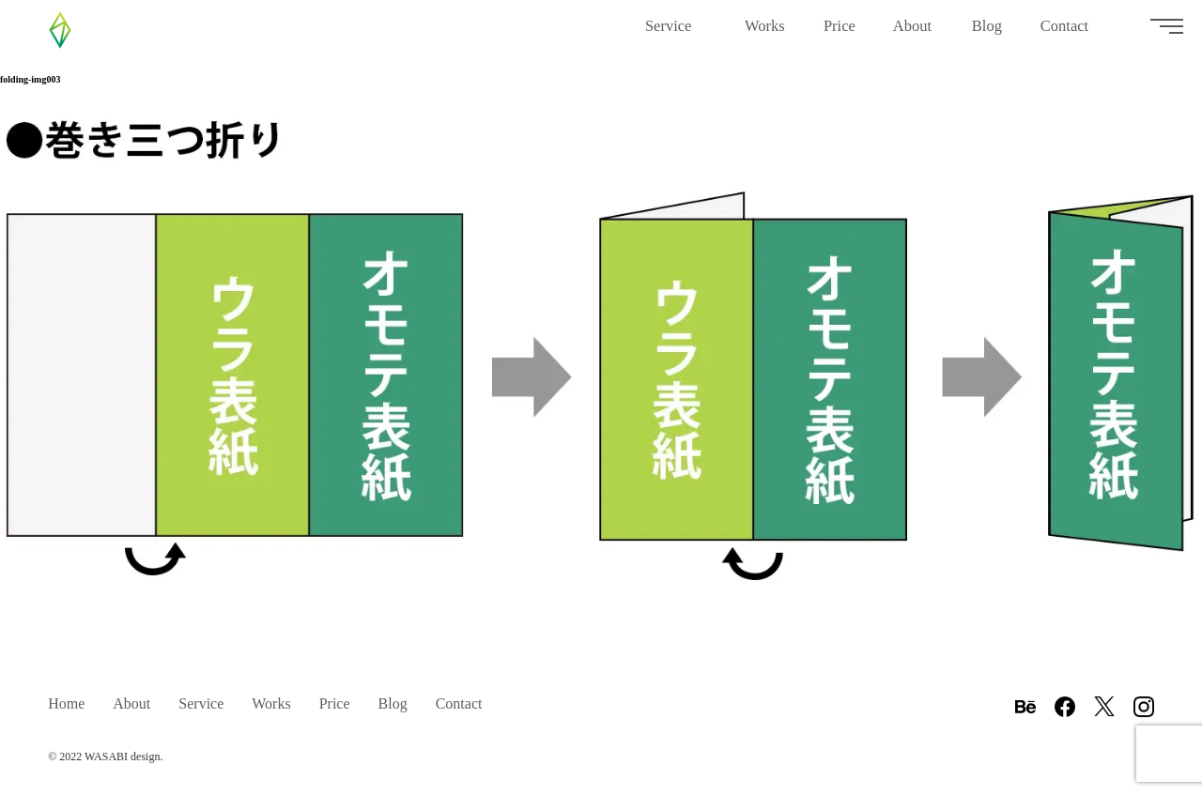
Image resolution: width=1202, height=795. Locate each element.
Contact (1071, 33)
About (913, 33)
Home (66, 703)
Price (839, 33)
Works (765, 33)
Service (676, 33)
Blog (987, 33)
